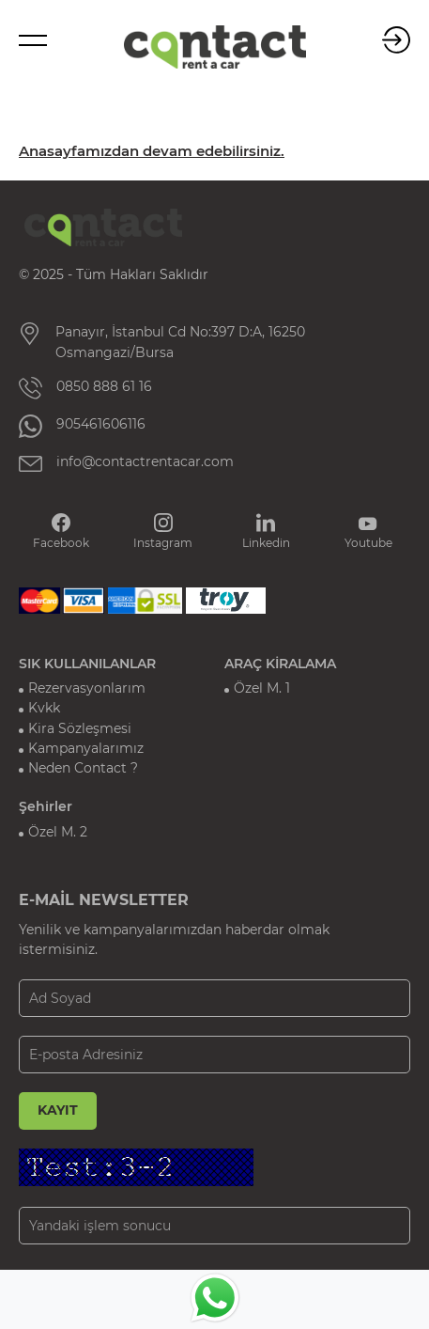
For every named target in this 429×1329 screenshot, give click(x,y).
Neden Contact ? (83, 767)
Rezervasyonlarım (87, 688)
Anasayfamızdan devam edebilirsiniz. (151, 151)
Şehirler (45, 806)
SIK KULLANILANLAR (87, 663)
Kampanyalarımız (86, 748)
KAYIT (58, 1110)
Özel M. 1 (262, 688)
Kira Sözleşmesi (79, 728)
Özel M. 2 (57, 831)
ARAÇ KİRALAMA (280, 663)
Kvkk (44, 707)
